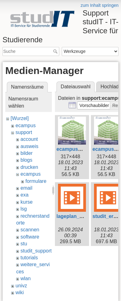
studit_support (36, 250)
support (24, 132)
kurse (26, 202)
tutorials (29, 257)
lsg (23, 208)
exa (24, 194)
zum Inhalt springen (100, 5)
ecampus (26, 125)
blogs (26, 160)
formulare (36, 181)
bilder (26, 153)
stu (23, 243)
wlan (25, 278)
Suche (56, 51)
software (29, 236)
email (26, 188)
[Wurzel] (20, 118)
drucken (29, 167)
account (29, 139)
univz (21, 285)
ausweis (29, 146)
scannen (29, 229)
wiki (20, 292)
